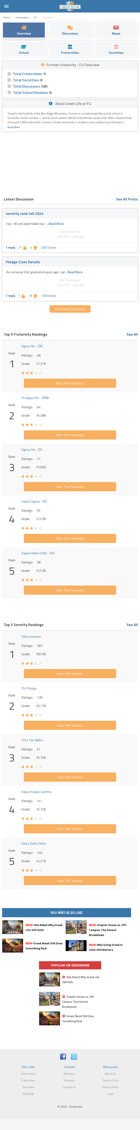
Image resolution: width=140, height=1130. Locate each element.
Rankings (28, 1093)
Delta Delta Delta (33, 843)
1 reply (10, 247)
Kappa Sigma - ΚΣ (34, 501)
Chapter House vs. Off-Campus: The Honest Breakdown (108, 930)
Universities (28, 1073)
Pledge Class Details (23, 262)
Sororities (28, 1087)
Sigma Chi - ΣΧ (31, 449)
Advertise (69, 1073)
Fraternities (28, 1080)
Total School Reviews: (31, 92)
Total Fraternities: (28, 74)
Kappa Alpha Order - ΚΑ (38, 553)
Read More (13, 127)
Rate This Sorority (70, 673)
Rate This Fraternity (70, 383)
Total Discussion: (26, 86)
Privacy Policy (110, 1087)
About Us (110, 1073)
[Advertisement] (70, 163)
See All (132, 334)
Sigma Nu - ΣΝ (31, 346)
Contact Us (69, 1087)
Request (69, 1080)
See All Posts (127, 199)
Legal (110, 1093)
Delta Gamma (31, 636)
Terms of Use (110, 1080)
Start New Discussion (70, 308)
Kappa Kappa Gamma (36, 791)
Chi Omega (28, 688)
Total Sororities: (26, 80)
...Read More (55, 223)
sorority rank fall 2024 (24, 213)
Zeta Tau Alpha (32, 739)
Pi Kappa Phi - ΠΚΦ (35, 397)
